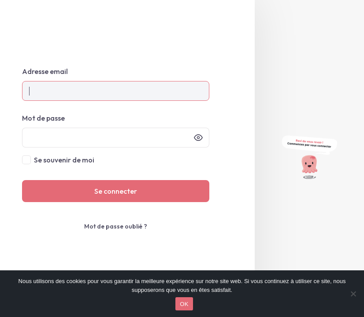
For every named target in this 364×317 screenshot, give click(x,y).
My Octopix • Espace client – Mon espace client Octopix (127, 27)
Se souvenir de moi (64, 159)
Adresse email (45, 71)
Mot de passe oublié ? (115, 226)
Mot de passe (43, 118)
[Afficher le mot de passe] (198, 137)
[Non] (353, 293)
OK (184, 304)
